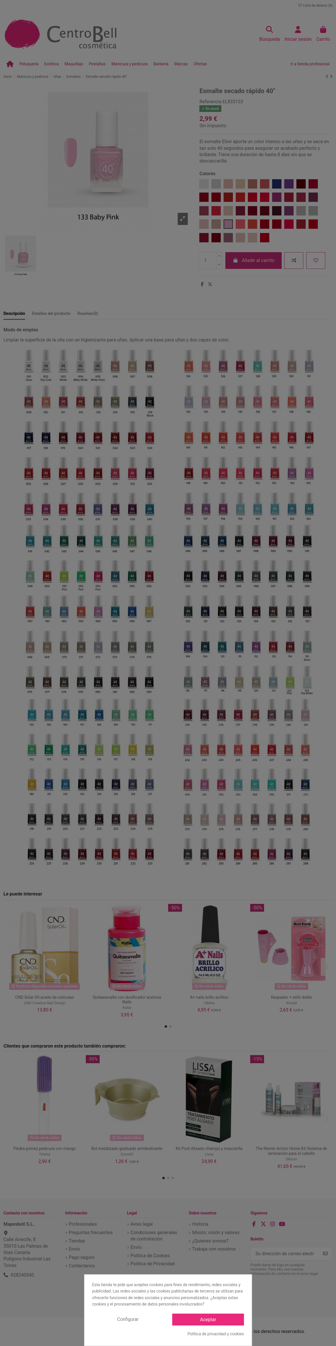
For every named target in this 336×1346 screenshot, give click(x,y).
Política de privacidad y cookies (216, 1334)
